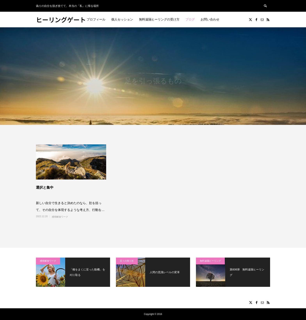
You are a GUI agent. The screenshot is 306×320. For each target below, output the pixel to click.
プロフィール (96, 19)
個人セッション (122, 19)
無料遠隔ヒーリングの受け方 (159, 19)
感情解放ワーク (60, 216)
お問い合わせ (210, 19)
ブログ (190, 19)
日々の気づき (127, 261)
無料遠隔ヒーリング (210, 261)
